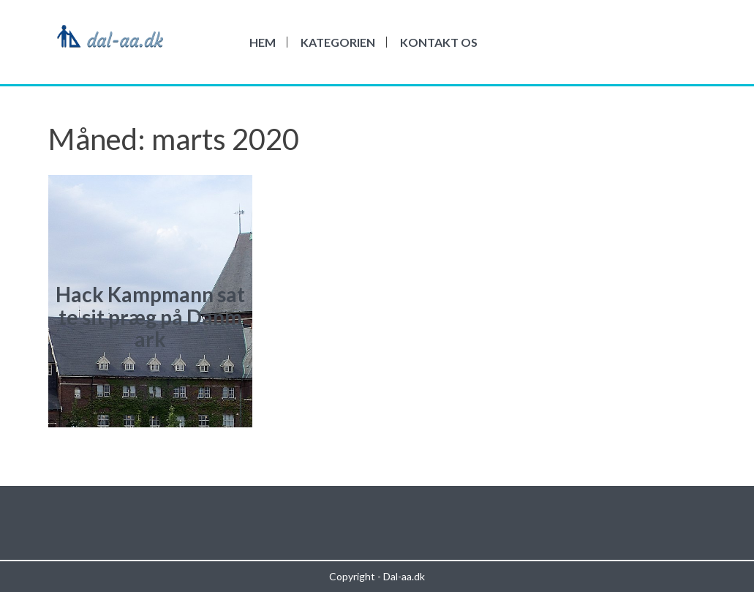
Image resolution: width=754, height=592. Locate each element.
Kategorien (338, 42)
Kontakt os (439, 42)
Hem (262, 42)
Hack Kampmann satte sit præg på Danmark (150, 317)
